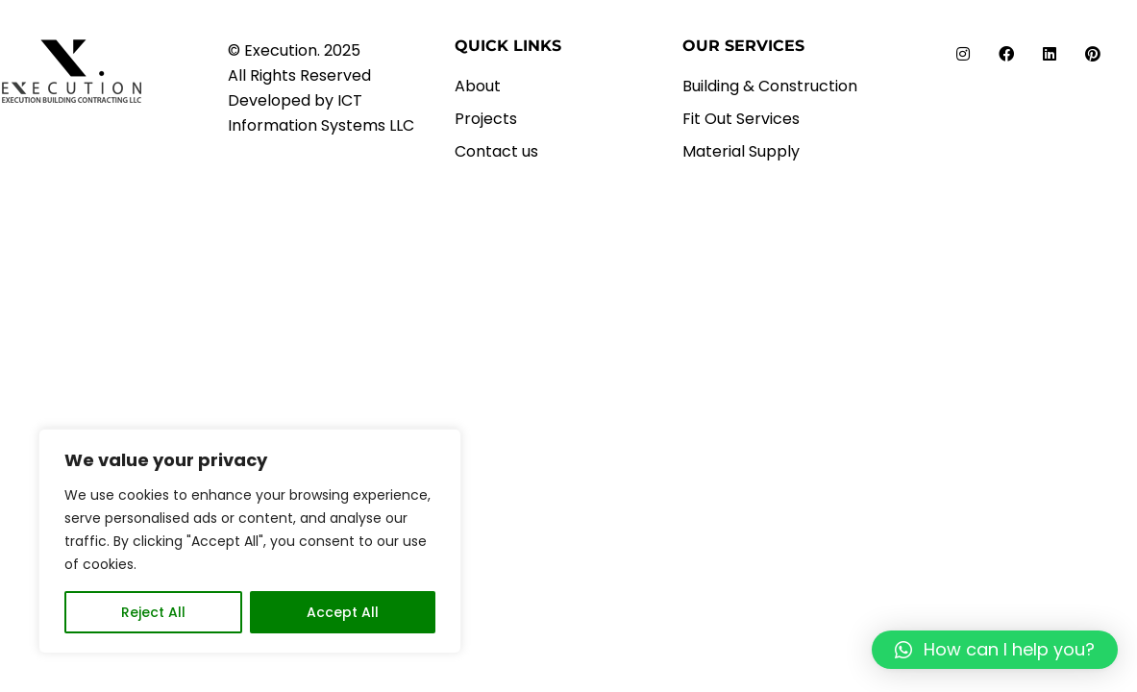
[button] (995, 649)
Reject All (153, 612)
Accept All (343, 612)
